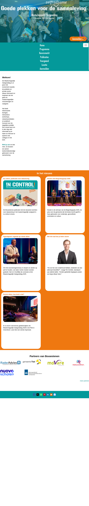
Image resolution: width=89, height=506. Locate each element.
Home (42, 45)
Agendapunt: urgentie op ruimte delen (16, 236)
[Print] (54, 394)
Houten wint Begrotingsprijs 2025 (58, 179)
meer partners (84, 381)
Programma (44, 48)
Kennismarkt (44, 52)
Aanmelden (44, 68)
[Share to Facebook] (34, 394)
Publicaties (44, 56)
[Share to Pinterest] (44, 394)
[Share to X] (37, 394)
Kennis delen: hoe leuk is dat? (13, 294)
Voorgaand (44, 60)
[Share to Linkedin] (48, 394)
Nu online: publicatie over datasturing (16, 179)
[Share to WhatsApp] (41, 394)
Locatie (44, 64)
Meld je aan (6, 145)
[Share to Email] (51, 394)
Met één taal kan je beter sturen (58, 236)
